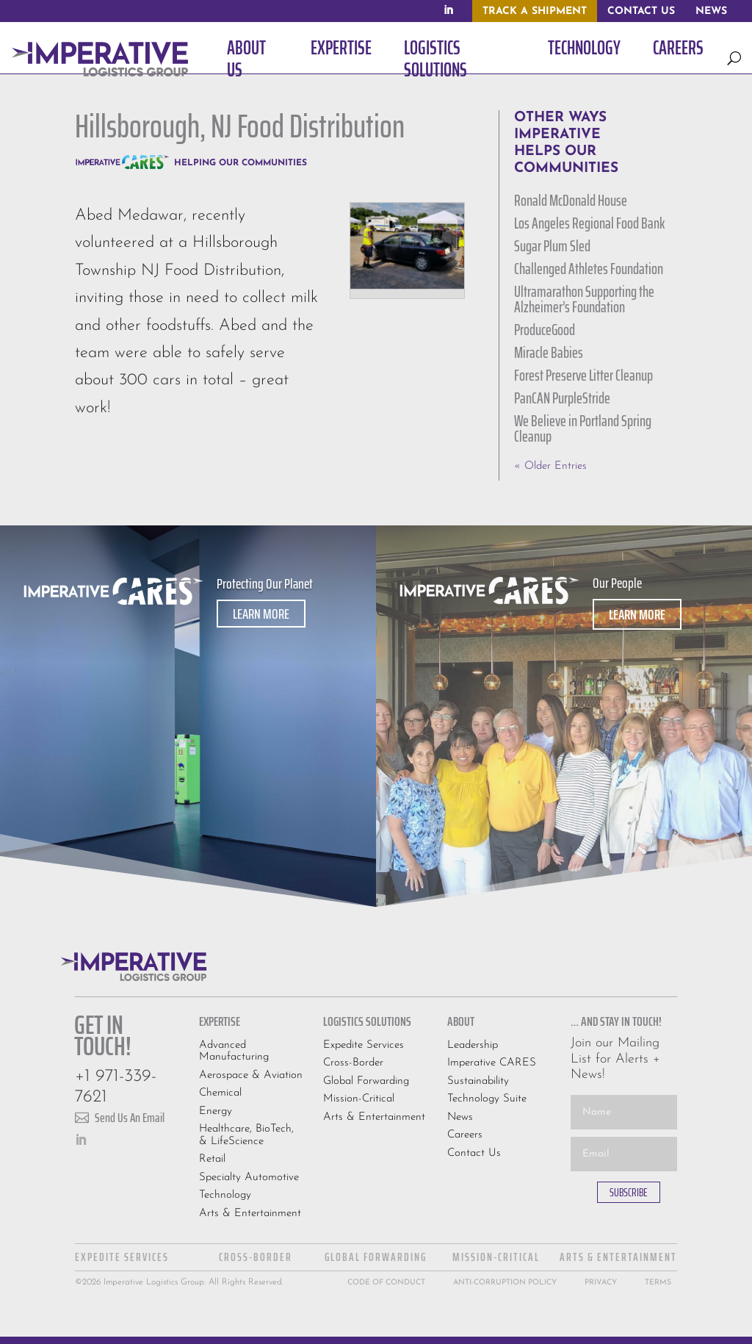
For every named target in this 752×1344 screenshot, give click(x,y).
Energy (215, 1111)
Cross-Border (353, 1062)
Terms (658, 1283)
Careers (464, 1134)
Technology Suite (487, 1098)
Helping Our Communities (240, 163)
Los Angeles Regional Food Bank (589, 223)
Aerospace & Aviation (251, 1075)
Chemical (220, 1093)
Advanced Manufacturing (234, 1051)
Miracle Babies (548, 352)
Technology (225, 1195)
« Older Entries (550, 466)
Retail (212, 1159)
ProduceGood (544, 329)
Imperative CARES (491, 1062)
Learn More (261, 613)
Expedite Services (363, 1045)
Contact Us (474, 1153)
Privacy (601, 1283)
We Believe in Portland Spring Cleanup (582, 428)
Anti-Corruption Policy (505, 1283)
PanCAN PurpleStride (562, 398)
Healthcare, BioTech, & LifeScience (246, 1135)
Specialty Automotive (249, 1177)
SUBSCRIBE (629, 1192)
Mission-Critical (358, 1098)
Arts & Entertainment (250, 1213)
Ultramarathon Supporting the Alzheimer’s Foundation (584, 299)
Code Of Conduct (386, 1283)
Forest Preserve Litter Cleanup (583, 375)
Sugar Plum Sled (552, 246)
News (460, 1117)
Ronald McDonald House (570, 200)
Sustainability (478, 1081)
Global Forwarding (366, 1081)
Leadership (472, 1045)
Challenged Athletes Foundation (588, 268)
